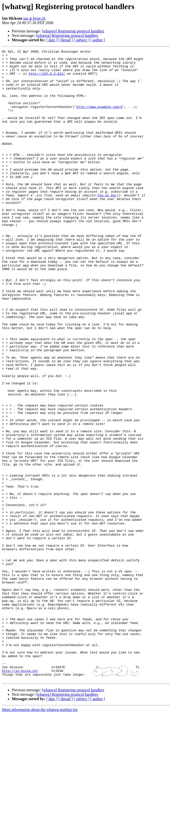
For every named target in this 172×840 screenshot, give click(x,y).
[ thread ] (65, 40)
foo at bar (107, 224)
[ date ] (51, 40)
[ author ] (97, 40)
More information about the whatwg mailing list (39, 836)
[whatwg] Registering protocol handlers (73, 31)
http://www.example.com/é (99, 118)
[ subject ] (81, 40)
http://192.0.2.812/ (47, 78)
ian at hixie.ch (34, 18)
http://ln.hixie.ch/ (20, 795)
